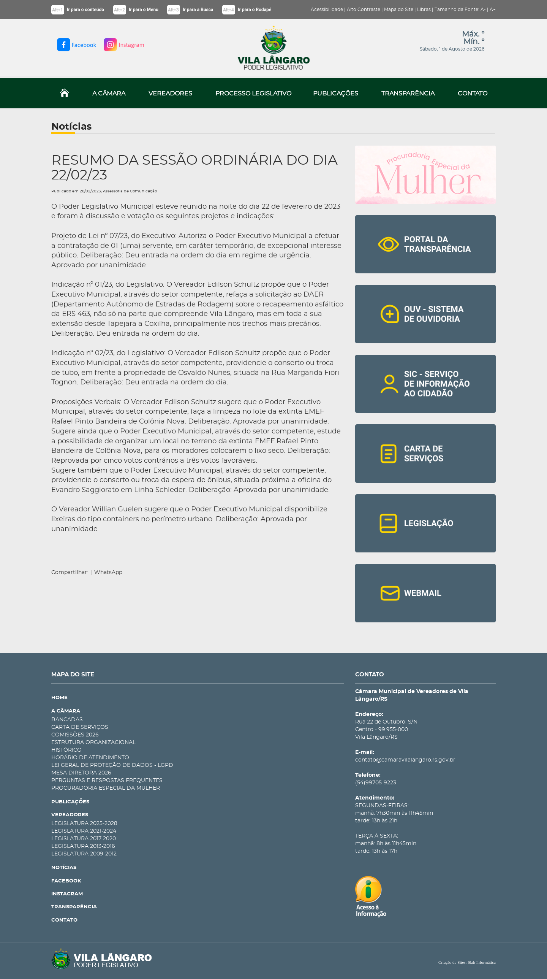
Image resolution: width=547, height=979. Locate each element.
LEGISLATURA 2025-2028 (84, 823)
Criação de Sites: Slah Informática (467, 962)
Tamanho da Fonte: (457, 9)
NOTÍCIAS (63, 867)
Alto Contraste (363, 9)
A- (483, 9)
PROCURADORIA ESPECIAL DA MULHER (105, 788)
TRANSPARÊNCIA (408, 93)
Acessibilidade (327, 9)
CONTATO (472, 93)
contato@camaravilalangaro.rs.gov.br (405, 760)
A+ (493, 9)
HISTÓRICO (66, 750)
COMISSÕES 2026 (75, 735)
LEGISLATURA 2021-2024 (83, 831)
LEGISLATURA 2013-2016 (83, 846)
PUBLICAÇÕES (335, 93)
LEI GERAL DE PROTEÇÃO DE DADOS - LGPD (112, 765)
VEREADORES (170, 93)
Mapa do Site (398, 9)
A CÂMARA (108, 93)
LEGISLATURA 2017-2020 (83, 838)
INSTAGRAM (67, 894)
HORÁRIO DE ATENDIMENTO (90, 757)
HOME (59, 697)
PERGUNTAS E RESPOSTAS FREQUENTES (107, 780)
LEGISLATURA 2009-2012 (84, 854)
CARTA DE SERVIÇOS (79, 727)
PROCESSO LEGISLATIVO (253, 93)
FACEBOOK (66, 881)
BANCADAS (67, 719)
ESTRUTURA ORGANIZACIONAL (93, 742)
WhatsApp (108, 572)
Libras (424, 9)
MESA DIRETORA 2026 (81, 773)
